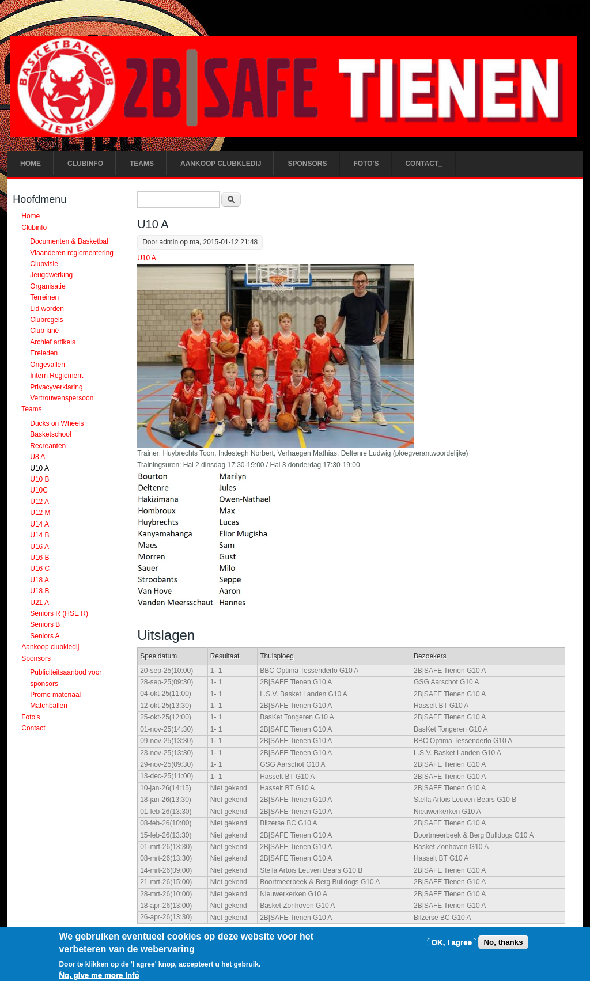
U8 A (37, 457)
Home (30, 164)
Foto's (366, 164)
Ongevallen (47, 365)
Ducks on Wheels (57, 423)
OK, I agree (452, 947)
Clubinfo (85, 164)
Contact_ (423, 164)
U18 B (39, 591)
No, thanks (503, 947)
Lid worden (47, 309)
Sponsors (307, 164)
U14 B (39, 535)
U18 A (39, 580)
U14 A (39, 524)
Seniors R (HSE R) (59, 613)
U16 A (39, 547)
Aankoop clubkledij (220, 164)
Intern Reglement (56, 376)
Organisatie (47, 286)
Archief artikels (52, 342)
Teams (142, 164)
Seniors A (44, 636)
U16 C (40, 569)
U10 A (146, 258)
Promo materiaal (55, 695)
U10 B (39, 479)
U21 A (39, 603)
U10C (39, 491)
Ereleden (44, 354)
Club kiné (44, 331)
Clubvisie (44, 264)
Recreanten (48, 446)
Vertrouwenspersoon (61, 398)
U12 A (39, 502)
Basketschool (50, 435)
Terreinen (44, 297)
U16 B (39, 558)
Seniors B (45, 625)
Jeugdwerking (51, 275)
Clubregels (46, 320)
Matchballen (48, 706)
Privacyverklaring (56, 387)
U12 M (40, 513)
